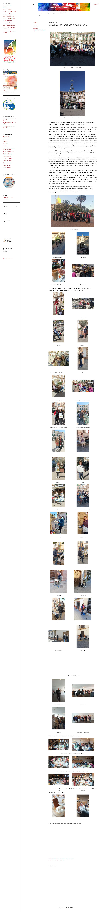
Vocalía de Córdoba (7, 158)
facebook (5, 141)
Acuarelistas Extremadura (9, 16)
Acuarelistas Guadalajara (9, 25)
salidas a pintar (36, 32)
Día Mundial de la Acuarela (39, 30)
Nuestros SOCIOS (7, 136)
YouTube (5, 145)
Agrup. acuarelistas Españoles (7, 6)
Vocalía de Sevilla (7, 167)
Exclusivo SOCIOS (71, 15)
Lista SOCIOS (61, 15)
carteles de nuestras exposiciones (8, 198)
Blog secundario (7, 139)
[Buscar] (96, 4)
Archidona (35, 28)
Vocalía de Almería (7, 154)
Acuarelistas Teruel (7, 23)
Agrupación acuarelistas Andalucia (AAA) (9, 148)
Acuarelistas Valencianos (9, 18)
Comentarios (8, 241)
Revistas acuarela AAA (8, 151)
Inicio (39, 15)
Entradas (6, 240)
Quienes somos (46, 15)
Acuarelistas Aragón (8, 9)
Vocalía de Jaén (6, 165)
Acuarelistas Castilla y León (9, 11)
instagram (5, 143)
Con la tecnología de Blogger (66, 907)
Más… (86, 15)
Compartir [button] (35, 22)
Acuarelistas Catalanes (8, 14)
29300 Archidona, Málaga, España (59, 860)
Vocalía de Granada (7, 160)
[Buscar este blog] (8, 250)
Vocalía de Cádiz (7, 156)
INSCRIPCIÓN (80, 15)
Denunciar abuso (8, 258)
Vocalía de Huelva (7, 163)
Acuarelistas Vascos (7, 20)
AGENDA (54, 15)
